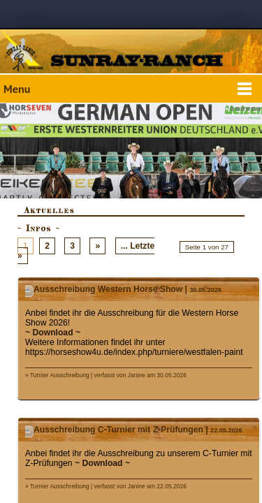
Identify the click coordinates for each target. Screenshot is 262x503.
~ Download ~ (52, 332)
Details (29, 290)
